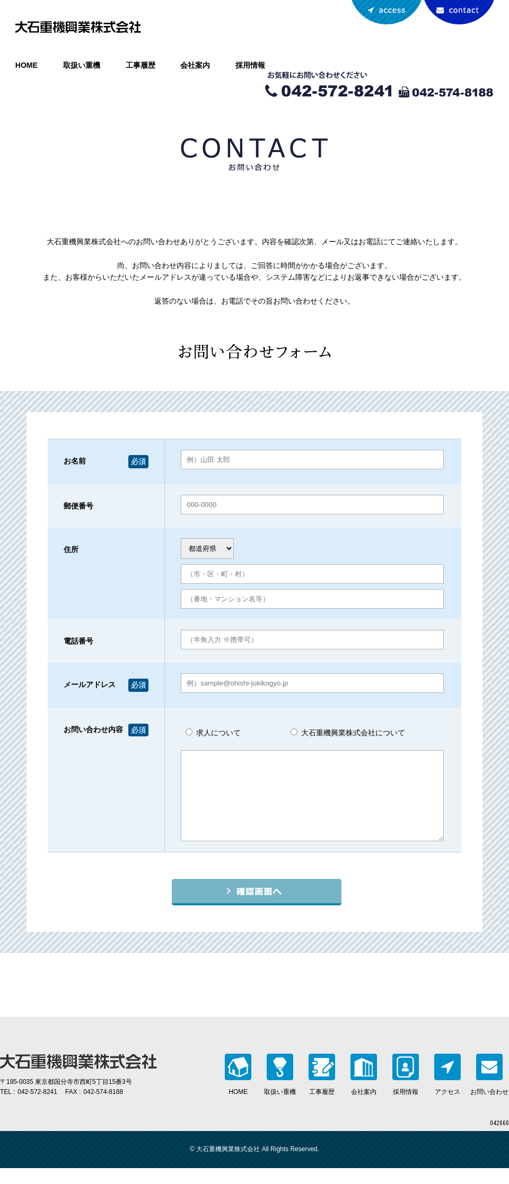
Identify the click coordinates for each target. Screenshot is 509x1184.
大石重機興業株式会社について (348, 732)
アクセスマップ (387, 12)
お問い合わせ (459, 12)
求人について (213, 732)
